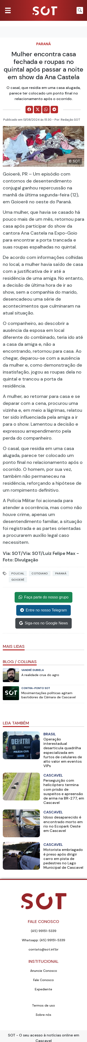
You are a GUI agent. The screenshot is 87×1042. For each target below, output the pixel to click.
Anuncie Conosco (43, 971)
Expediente (43, 989)
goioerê (17, 580)
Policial (17, 573)
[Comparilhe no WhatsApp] (46, 109)
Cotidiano (40, 573)
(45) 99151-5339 (43, 931)
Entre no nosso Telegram (43, 610)
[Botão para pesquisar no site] (80, 10)
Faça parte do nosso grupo (43, 597)
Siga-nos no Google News (43, 623)
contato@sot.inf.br (43, 949)
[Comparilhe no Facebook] (29, 109)
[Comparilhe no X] (37, 109)
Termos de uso (43, 1005)
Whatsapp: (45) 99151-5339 (43, 940)
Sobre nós (43, 1015)
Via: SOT (12, 553)
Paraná (43, 43)
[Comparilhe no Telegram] (54, 109)
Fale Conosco (43, 980)
